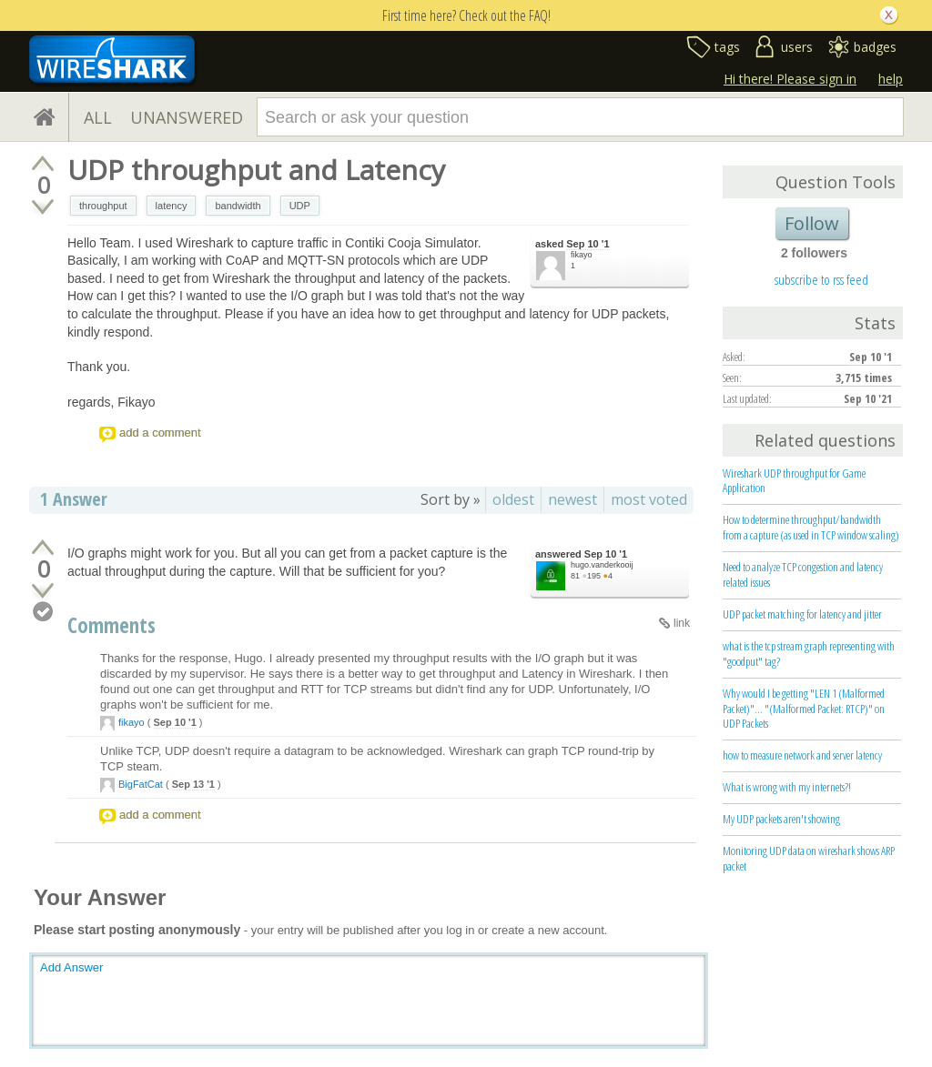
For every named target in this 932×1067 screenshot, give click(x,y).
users (797, 46)
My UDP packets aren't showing (781, 818)
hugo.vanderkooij (602, 564)
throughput (103, 205)
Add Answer (71, 967)
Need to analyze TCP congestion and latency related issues (803, 574)
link (682, 623)
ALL (98, 117)
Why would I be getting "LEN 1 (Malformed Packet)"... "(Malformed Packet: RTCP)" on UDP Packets (804, 708)
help (890, 78)
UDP (299, 205)
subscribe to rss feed (821, 279)
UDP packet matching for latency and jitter (802, 614)
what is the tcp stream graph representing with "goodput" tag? (809, 653)
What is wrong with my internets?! (787, 787)
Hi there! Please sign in (790, 78)
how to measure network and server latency (802, 755)
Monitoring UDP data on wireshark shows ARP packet (809, 858)
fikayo (582, 254)
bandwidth (237, 205)
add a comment (160, 432)
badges (875, 46)
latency (171, 205)
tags (727, 46)
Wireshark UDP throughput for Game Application (794, 481)
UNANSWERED (186, 117)
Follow (812, 223)
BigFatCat (140, 784)
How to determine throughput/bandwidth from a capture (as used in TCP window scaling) (811, 527)
